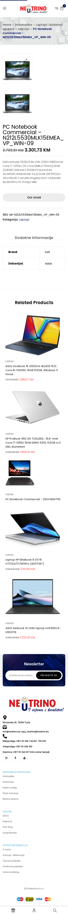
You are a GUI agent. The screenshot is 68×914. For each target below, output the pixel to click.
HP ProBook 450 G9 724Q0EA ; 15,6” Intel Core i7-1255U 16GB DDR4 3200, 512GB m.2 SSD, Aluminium (33, 443)
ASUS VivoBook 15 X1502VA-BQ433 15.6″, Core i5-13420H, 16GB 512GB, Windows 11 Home (31, 370)
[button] (61, 8)
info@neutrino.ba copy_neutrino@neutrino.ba (26, 731)
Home (7, 25)
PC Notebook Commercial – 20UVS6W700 (32, 499)
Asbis (48, 263)
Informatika (23, 25)
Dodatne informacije (34, 238)
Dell (47, 252)
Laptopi (23, 29)
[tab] (34, 237)
